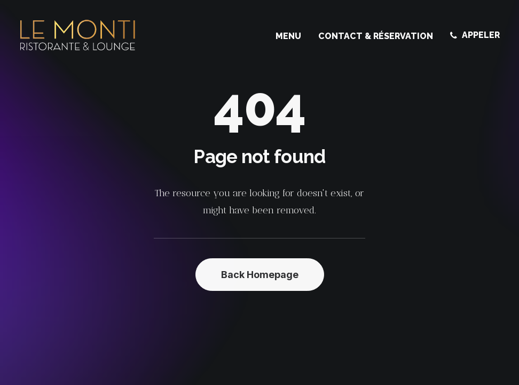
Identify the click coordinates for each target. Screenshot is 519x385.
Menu (288, 36)
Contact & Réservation (375, 36)
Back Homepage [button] (259, 274)
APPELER (481, 35)
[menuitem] (292, 36)
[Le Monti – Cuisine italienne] (77, 35)
